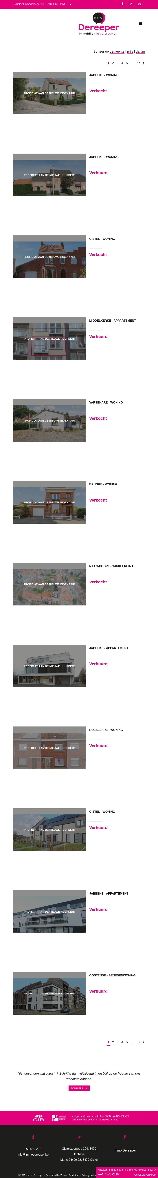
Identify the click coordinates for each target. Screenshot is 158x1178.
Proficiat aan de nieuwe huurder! (49, 175)
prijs (130, 51)
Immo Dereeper (125, 1150)
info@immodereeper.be (33, 1154)
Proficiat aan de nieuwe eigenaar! (49, 93)
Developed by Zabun (56, 1175)
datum (140, 51)
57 (138, 63)
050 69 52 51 (33, 1149)
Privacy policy (89, 1175)
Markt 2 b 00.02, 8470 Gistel (79, 1159)
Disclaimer (74, 1175)
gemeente (117, 51)
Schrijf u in (79, 1088)
